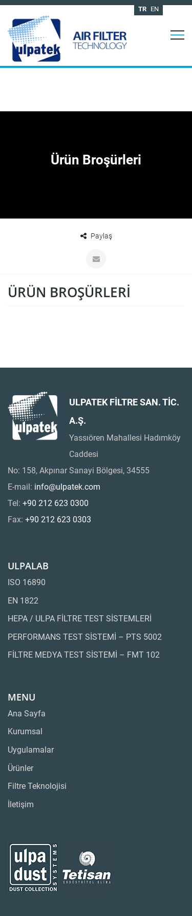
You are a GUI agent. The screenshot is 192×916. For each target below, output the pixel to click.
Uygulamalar (31, 750)
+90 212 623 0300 (56, 503)
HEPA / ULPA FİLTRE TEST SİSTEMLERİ (80, 618)
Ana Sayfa (27, 713)
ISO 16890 (27, 582)
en (155, 9)
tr (142, 9)
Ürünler (20, 768)
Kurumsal (25, 731)
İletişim (21, 804)
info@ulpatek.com (67, 487)
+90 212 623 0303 (58, 519)
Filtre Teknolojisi (37, 786)
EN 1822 (23, 601)
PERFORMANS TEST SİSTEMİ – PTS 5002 (85, 637)
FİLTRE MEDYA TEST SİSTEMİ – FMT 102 (84, 655)
